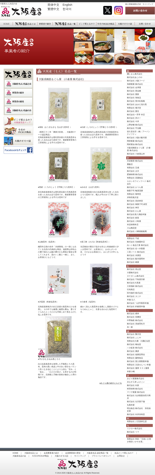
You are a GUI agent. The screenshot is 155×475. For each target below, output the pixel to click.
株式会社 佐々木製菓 (136, 248)
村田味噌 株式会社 (135, 389)
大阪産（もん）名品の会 (18, 110)
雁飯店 (130, 164)
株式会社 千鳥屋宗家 (136, 279)
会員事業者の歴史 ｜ (74, 453)
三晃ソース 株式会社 (136, 252)
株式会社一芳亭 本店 (136, 114)
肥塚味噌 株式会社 (135, 174)
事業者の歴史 (18, 101)
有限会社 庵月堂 (134, 108)
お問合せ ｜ (123, 456)
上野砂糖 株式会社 (135, 125)
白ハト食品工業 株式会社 (138, 245)
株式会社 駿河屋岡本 (136, 259)
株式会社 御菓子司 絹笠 (137, 204)
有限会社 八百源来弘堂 (137, 421)
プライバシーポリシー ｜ (103, 456)
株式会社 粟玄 (133, 111)
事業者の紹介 (18, 93)
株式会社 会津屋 (134, 87)
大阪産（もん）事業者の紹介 (45, 23)
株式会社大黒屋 (133, 283)
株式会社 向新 (133, 385)
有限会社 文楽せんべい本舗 (139, 365)
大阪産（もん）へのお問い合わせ (145, 23)
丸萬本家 (131, 405)
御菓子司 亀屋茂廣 (135, 191)
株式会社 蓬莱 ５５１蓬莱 (138, 368)
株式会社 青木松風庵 (136, 101)
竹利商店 (131, 289)
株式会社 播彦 (133, 351)
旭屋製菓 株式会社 (135, 84)
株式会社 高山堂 (134, 269)
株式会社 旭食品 (134, 98)
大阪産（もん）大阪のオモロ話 (125, 23)
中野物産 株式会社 (135, 320)
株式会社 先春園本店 (136, 242)
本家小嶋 (131, 371)
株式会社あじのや (134, 77)
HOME (6, 23)
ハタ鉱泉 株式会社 (135, 348)
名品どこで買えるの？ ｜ (125, 453)
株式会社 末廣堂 (134, 255)
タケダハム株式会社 (135, 276)
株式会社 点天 (133, 171)
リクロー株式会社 (134, 428)
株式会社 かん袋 (134, 211)
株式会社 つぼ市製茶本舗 (138, 303)
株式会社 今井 (133, 121)
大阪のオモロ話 (18, 140)
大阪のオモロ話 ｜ (63, 456)
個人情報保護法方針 (133, 4)
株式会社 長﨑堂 (134, 317)
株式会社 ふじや (134, 337)
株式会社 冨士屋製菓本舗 (138, 361)
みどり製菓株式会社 (135, 378)
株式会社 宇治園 (134, 128)
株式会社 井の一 (134, 118)
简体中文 (53, 4)
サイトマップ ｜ (82, 456)
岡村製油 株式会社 (135, 144)
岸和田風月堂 (132, 197)
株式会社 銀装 (133, 218)
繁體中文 (53, 9)
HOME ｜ (17, 453)
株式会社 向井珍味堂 (136, 414)
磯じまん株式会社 (134, 74)
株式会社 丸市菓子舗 (136, 401)
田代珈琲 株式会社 (135, 293)
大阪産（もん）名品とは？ (18, 84)
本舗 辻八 (131, 300)
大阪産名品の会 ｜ (21, 456)
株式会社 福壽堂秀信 (136, 354)
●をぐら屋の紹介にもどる (110, 383)
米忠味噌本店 (132, 224)
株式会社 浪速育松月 (136, 324)
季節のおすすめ (18, 131)
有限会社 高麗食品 (135, 178)
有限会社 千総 (133, 238)
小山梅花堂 (132, 228)
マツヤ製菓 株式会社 (136, 392)
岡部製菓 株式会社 (135, 141)
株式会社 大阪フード (136, 81)
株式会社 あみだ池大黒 (137, 104)
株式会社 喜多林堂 (135, 201)
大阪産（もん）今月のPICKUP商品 (105, 23)
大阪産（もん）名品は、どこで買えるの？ (86, 23)
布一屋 (130, 327)
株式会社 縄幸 (133, 313)
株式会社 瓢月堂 (134, 334)
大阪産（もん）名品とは (25, 23)
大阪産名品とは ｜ (33, 453)
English (69, 4)
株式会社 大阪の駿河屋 (137, 137)
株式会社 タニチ (134, 296)
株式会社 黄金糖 (134, 91)
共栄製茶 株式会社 (135, 161)
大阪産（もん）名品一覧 (65, 23)
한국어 (67, 9)
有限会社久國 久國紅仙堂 (138, 341)
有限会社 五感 (133, 168)
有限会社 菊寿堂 (134, 194)
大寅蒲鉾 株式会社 (135, 286)
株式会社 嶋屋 (133, 262)
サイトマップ (148, 4)
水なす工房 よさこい (136, 382)
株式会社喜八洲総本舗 (136, 214)
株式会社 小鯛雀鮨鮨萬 (137, 231)
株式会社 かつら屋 (135, 187)
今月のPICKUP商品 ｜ (42, 456)
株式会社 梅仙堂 (134, 344)
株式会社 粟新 (133, 94)
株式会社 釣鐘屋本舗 (136, 306)
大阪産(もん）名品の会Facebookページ (18, 150)
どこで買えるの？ (18, 121)
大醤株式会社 (132, 272)
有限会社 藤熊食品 (135, 358)
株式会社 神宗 (133, 207)
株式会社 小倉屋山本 (136, 154)
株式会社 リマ (133, 432)
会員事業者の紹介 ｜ (53, 453)
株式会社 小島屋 (134, 221)
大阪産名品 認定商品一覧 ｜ (99, 453)
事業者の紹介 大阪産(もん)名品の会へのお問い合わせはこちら (140, 11)
